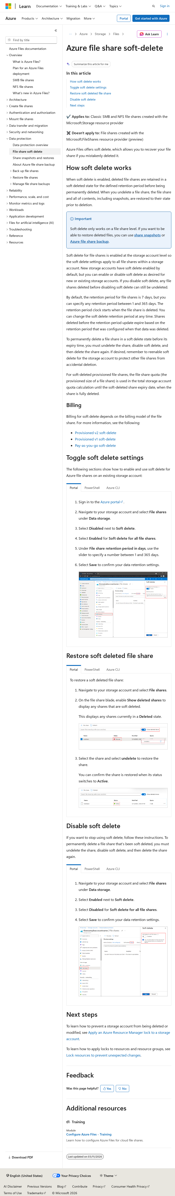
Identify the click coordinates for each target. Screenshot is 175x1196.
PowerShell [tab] (92, 487)
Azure (84, 34)
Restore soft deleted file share (90, 93)
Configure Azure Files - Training (88, 1134)
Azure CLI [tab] (113, 487)
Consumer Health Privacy (129, 1186)
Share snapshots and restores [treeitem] (33, 158)
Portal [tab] (74, 487)
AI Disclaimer (13, 1186)
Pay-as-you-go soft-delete (95, 445)
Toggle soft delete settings (88, 87)
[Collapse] (56, 30)
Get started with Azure (151, 18)
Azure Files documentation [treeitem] (27, 48)
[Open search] (153, 6)
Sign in (165, 6)
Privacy (98, 1186)
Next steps (77, 105)
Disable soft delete (82, 99)
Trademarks (35, 1193)
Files (116, 34)
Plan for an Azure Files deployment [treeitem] (28, 71)
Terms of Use (13, 1193)
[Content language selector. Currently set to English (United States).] (24, 1175)
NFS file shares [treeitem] (23, 86)
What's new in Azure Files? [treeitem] (31, 93)
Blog (60, 1186)
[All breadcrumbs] (70, 34)
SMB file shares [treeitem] (23, 80)
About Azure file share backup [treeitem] (34, 164)
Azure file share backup (89, 241)
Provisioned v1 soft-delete (95, 439)
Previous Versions (39, 1186)
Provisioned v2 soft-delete (95, 432)
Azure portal (110, 501)
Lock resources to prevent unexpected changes (103, 1055)
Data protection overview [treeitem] (30, 145)
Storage (100, 34)
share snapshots (147, 235)
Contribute (79, 1186)
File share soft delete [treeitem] (27, 151)
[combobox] (31, 40)
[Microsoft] (8, 6)
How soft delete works (85, 81)
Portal (124, 18)
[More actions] (167, 34)
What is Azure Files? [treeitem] (26, 61)
